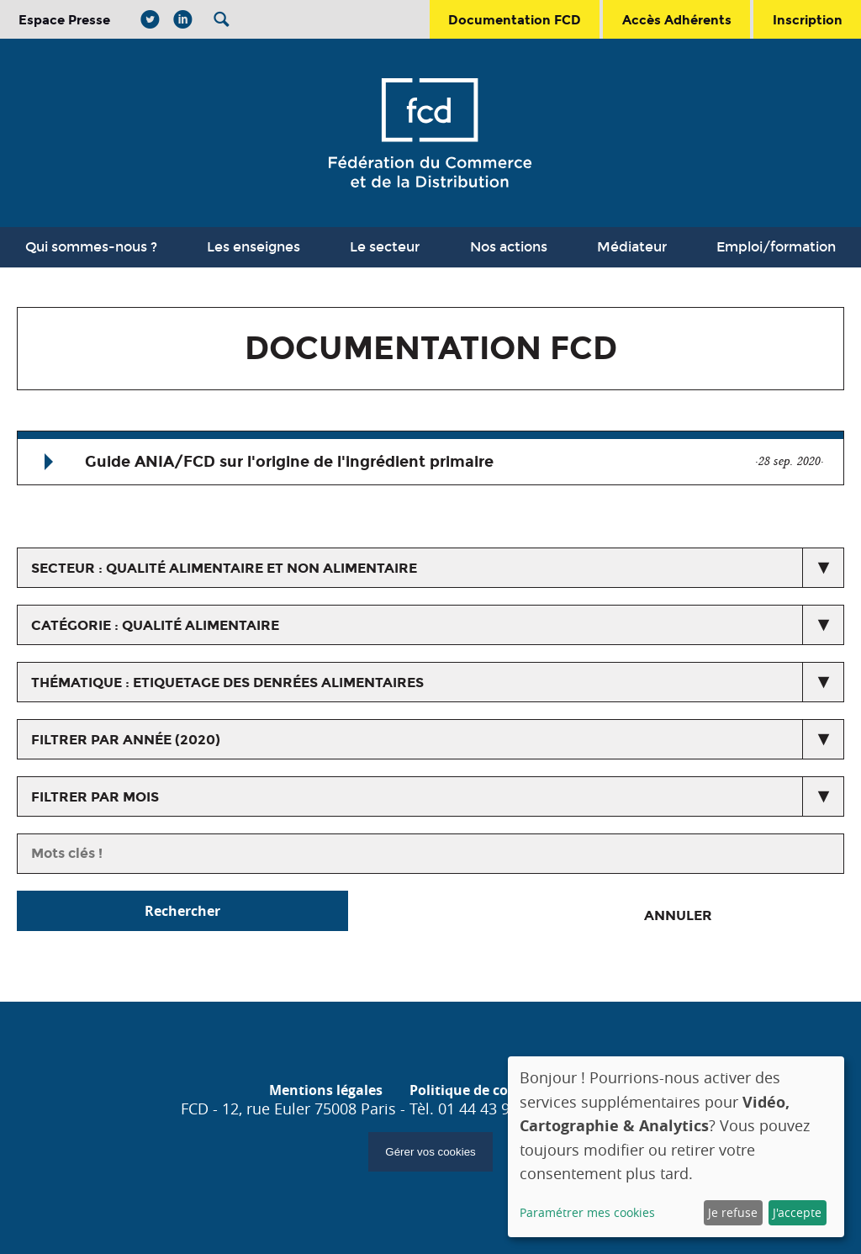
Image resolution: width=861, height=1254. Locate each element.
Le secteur (385, 247)
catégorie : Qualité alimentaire (155, 625)
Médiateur (632, 247)
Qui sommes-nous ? (91, 247)
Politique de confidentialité (500, 1090)
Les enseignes (253, 247)
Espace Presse (64, 20)
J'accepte (797, 1212)
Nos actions (508, 247)
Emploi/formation (776, 247)
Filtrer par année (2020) (125, 740)
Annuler (678, 915)
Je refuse (733, 1212)
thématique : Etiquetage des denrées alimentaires (227, 682)
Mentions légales (326, 1090)
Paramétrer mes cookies (587, 1212)
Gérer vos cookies (430, 1152)
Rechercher (182, 911)
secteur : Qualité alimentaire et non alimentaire (224, 568)
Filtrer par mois (95, 797)
